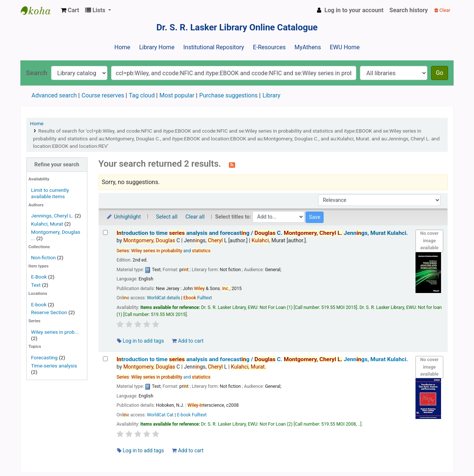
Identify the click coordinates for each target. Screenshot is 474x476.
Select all (166, 217)
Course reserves (102, 95)
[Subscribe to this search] (232, 164)
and (170, 250)
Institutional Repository (213, 47)
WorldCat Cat (160, 414)
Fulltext (197, 297)
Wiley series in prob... (55, 332)
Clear (442, 10)
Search (36, 73)
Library (271, 95)
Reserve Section (49, 312)
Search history (409, 10)
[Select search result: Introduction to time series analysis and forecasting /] (105, 232)
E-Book (39, 277)
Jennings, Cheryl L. (52, 216)
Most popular (177, 95)
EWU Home (345, 47)
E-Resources (269, 47)
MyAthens (307, 47)
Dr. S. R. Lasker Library (39, 10)
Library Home (156, 47)
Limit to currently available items (50, 193)
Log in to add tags (140, 341)
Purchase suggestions (228, 95)
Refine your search (56, 165)
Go (439, 72)
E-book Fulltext (192, 414)
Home (122, 47)
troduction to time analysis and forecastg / (262, 233)
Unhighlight (123, 217)
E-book (39, 304)
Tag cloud (142, 95)
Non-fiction (43, 257)
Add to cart (187, 341)
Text (36, 285)
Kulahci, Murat (47, 224)
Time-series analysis (54, 366)
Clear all (195, 217)
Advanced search (54, 95)
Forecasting (44, 357)
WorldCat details (163, 297)
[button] (70, 10)
